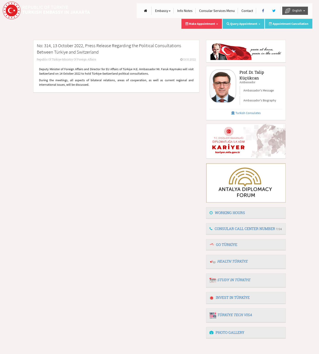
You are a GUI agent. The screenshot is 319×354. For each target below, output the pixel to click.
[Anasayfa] (145, 11)
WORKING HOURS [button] (227, 212)
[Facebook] (263, 11)
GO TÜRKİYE (226, 244)
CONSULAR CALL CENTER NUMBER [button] (246, 228)
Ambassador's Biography (259, 100)
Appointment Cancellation (288, 24)
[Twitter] (274, 11)
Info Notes (185, 10)
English (295, 10)
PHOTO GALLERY (227, 332)
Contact (247, 10)
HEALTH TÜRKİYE (232, 261)
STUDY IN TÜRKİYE (233, 279)
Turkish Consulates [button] (246, 113)
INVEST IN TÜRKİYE (230, 297)
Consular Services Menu (217, 10)
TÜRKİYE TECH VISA (234, 314)
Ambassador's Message (258, 90)
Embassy (163, 10)
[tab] (246, 213)
